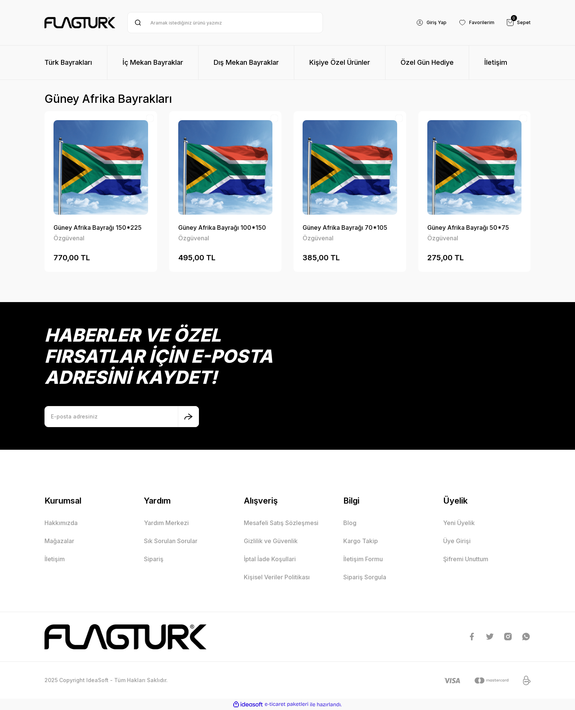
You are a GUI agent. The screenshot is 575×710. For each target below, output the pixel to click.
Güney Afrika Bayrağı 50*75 (468, 227)
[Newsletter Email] (121, 416)
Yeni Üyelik (459, 523)
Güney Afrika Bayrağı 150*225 (98, 227)
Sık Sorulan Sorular (170, 541)
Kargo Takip (360, 541)
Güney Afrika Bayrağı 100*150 (222, 227)
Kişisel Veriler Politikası (277, 577)
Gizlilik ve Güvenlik (271, 541)
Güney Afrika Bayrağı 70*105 (345, 227)
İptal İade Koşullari (270, 559)
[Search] (225, 22)
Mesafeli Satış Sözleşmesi (281, 523)
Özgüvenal (69, 238)
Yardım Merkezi (166, 523)
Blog (349, 523)
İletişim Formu (363, 559)
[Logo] (79, 22)
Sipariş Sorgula (364, 577)
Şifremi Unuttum (465, 559)
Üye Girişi (457, 541)
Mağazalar (59, 541)
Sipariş (154, 559)
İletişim (54, 559)
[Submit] (188, 416)
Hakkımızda (61, 523)
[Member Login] (424, 22)
